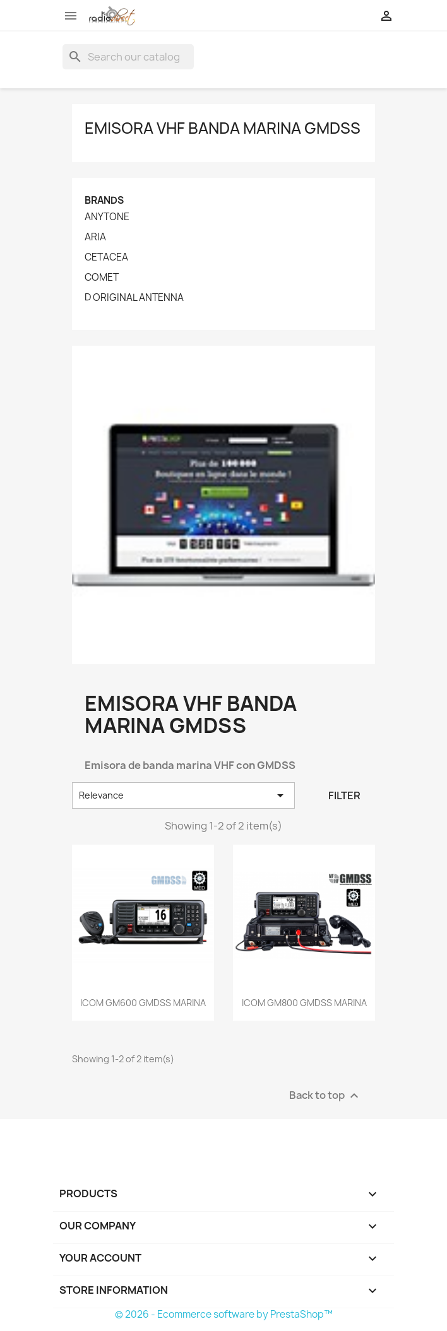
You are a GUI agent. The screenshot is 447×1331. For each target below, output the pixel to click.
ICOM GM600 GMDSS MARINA (143, 1003)
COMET (102, 277)
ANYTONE (107, 217)
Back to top (325, 1096)
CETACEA (106, 257)
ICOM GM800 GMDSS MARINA (304, 1003)
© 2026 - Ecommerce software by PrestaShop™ (224, 1314)
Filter (344, 795)
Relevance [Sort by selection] (183, 795)
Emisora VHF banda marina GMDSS (223, 128)
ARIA (95, 237)
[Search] (128, 56)
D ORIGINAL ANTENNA (134, 297)
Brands (104, 200)
